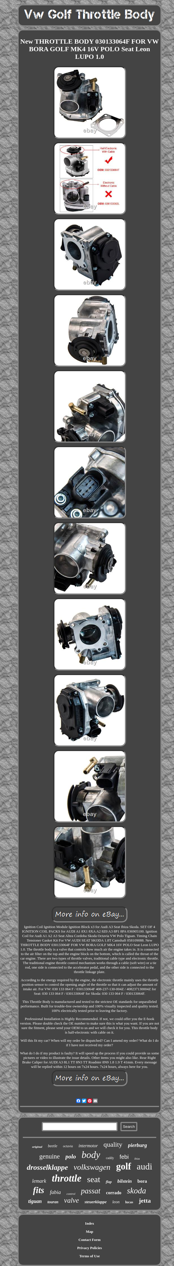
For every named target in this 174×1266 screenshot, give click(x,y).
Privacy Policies (89, 1248)
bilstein (124, 1181)
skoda (136, 1190)
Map (89, 1231)
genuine (49, 1156)
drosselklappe (47, 1167)
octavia (68, 1146)
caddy (110, 1158)
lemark (39, 1181)
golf (123, 1166)
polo (70, 1156)
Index (89, 1223)
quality (112, 1144)
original (37, 1146)
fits (38, 1190)
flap (109, 1182)
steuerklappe (96, 1202)
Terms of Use (89, 1256)
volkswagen (92, 1167)
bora (142, 1181)
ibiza (137, 1158)
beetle (52, 1146)
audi (144, 1166)
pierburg (137, 1145)
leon (116, 1202)
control (71, 1193)
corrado (113, 1192)
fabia (55, 1192)
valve (71, 1200)
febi (124, 1157)
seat (93, 1179)
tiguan (35, 1201)
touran (52, 1202)
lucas (129, 1202)
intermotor (88, 1145)
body (91, 1155)
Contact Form (89, 1240)
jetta (145, 1200)
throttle (67, 1178)
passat (90, 1191)
